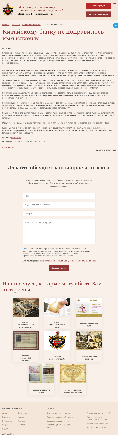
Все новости (8, 147)
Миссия (20, 389)
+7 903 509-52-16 (9, 411)
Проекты (6, 389)
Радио (5, 401)
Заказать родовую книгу (73, 363)
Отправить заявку (59, 273)
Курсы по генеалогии (96, 400)
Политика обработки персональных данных (19, 426)
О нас (4, 386)
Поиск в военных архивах (44, 363)
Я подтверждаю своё (59, 265)
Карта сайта (71, 427)
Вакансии (21, 393)
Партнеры (22, 386)
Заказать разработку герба (15, 363)
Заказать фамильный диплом (102, 330)
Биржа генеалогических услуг (44, 330)
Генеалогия (16, 137)
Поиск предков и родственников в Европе (98, 390)
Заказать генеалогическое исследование (15, 330)
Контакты (21, 397)
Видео (5, 397)
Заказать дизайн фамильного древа (102, 363)
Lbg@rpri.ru (7, 415)
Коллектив (7, 393)
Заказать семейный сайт (73, 330)
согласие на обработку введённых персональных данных (70, 265)
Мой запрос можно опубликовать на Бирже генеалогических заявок (55, 253)
